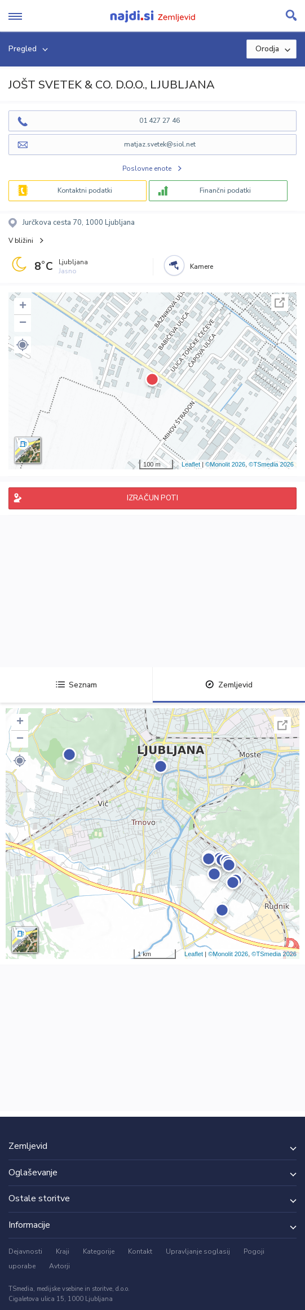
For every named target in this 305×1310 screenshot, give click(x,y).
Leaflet (191, 464)
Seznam (76, 685)
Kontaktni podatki (85, 190)
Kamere (201, 266)
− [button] (22, 323)
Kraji (62, 1251)
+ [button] (22, 306)
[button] (22, 344)
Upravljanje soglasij (198, 1251)
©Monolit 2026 (225, 464)
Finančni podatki (225, 190)
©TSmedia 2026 (271, 464)
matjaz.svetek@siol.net (160, 144)
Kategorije (98, 1251)
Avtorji (59, 1266)
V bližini (20, 240)
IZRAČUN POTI (152, 498)
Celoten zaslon (279, 302)
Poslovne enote (146, 168)
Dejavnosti (25, 1251)
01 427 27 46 (159, 120)
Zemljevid (229, 685)
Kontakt (140, 1251)
